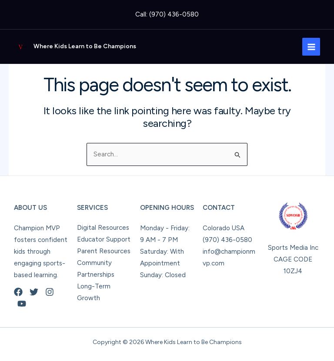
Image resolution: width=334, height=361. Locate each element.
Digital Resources (103, 228)
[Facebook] (18, 292)
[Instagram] (49, 292)
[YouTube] (21, 303)
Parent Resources (103, 251)
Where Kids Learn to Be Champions (84, 46)
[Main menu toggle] (311, 47)
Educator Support (103, 239)
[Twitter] (34, 292)
